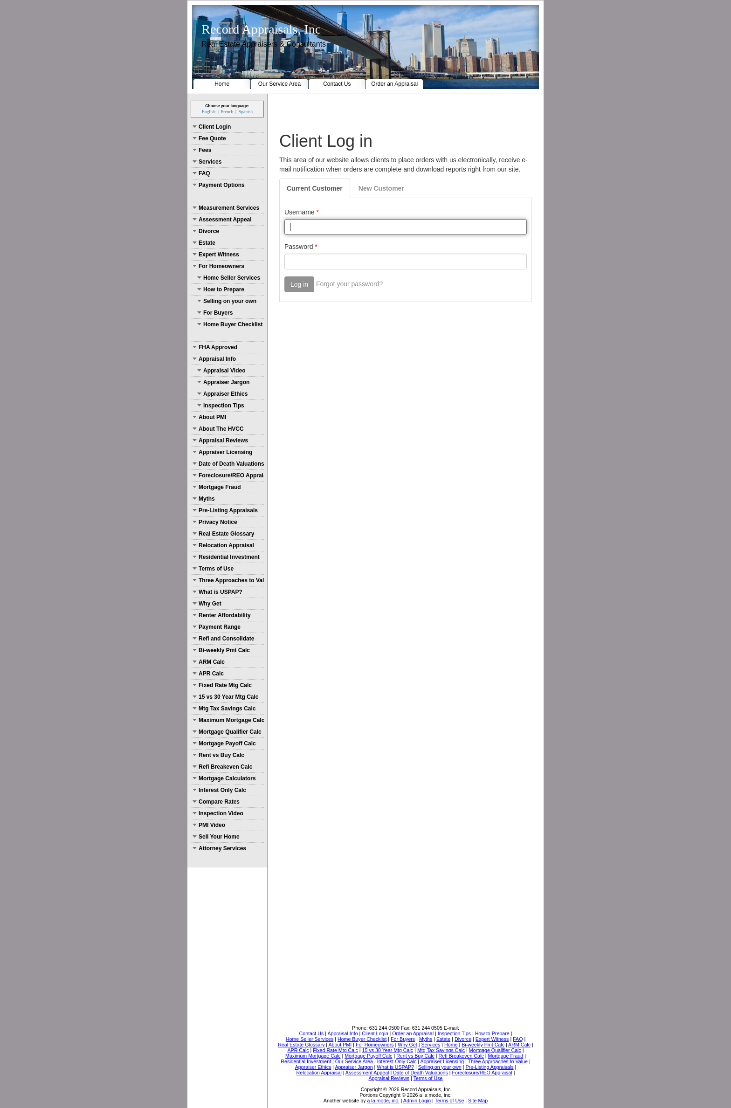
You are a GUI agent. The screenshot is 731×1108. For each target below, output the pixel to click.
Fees (202, 150)
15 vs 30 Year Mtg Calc (226, 697)
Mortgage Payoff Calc (224, 743)
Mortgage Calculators (224, 778)
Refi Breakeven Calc (222, 767)
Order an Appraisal (394, 84)
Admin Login (417, 1100)
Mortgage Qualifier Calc (227, 732)
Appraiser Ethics (222, 394)
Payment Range (217, 627)
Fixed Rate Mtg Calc (222, 685)
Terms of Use (213, 568)
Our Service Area (279, 84)
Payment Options (219, 185)
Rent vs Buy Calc (218, 755)
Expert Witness (216, 254)
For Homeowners (218, 266)
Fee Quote (209, 138)
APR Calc (208, 673)
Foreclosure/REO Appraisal (228, 475)
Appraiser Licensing (222, 452)
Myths (204, 499)
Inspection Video (218, 813)
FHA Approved (215, 347)
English (208, 111)
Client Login (212, 127)
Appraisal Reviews (220, 440)
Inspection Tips (220, 405)
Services (207, 161)
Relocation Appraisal (223, 545)
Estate (204, 243)
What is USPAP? (217, 592)
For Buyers (215, 313)
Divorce (206, 231)
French (227, 111)
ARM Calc (209, 662)
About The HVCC (218, 429)
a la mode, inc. (383, 1100)
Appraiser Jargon (223, 382)
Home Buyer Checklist (229, 324)
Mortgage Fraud (217, 487)
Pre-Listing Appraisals (225, 510)
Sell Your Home (216, 836)
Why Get (207, 603)
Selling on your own (226, 301)
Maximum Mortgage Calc (228, 720)
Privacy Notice (215, 522)
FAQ (201, 173)
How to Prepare (220, 289)
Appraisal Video (221, 370)
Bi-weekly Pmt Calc (221, 650)
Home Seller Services (228, 278)
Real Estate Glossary (223, 533)
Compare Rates (216, 801)
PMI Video (209, 825)
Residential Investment (226, 557)
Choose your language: (227, 105)
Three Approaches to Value (228, 580)
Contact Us (337, 84)
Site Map (478, 1100)
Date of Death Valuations (228, 464)
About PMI (209, 417)
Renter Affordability (222, 615)
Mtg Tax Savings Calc (224, 708)
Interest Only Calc (219, 790)
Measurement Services (226, 208)
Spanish (246, 111)
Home (221, 84)
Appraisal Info (214, 359)
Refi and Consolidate (223, 638)
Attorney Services (219, 848)
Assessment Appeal (222, 219)
